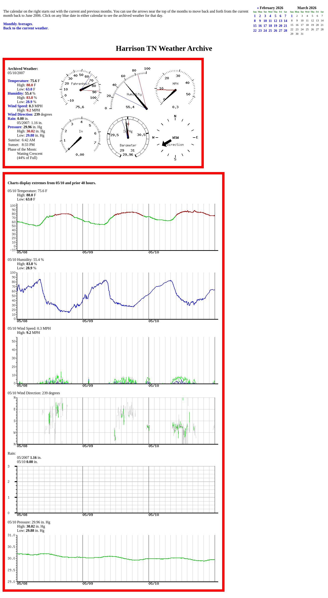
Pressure (14, 127)
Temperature (18, 81)
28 (285, 30)
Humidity (15, 93)
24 (265, 30)
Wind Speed (17, 106)
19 (275, 26)
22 (255, 30)
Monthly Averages (17, 24)
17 (265, 26)
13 (280, 21)
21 (285, 26)
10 (265, 21)
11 (270, 21)
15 (255, 26)
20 (280, 26)
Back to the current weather (25, 28)
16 (260, 26)
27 (280, 30)
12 (275, 21)
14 (285, 21)
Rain (11, 119)
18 (270, 26)
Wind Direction (20, 114)
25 (270, 30)
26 (275, 30)
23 (260, 30)
